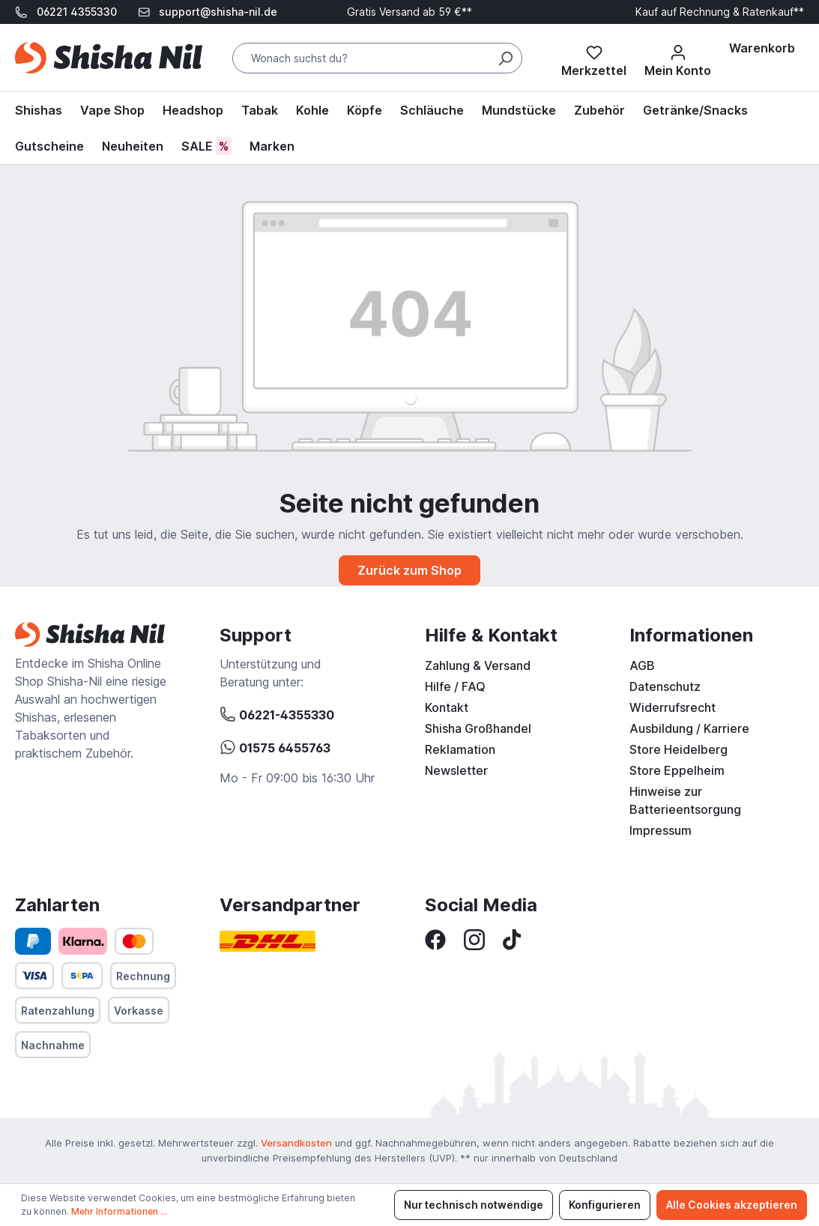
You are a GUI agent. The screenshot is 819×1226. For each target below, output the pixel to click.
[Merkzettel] (593, 57)
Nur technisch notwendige (473, 1204)
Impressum (660, 830)
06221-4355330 (277, 712)
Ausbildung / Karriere (689, 728)
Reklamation (460, 749)
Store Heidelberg (678, 749)
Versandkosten (296, 1143)
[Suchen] (505, 58)
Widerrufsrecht (672, 707)
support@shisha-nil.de (218, 11)
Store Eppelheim (677, 770)
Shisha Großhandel (478, 728)
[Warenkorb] (762, 47)
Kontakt (446, 707)
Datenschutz (665, 686)
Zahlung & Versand (478, 665)
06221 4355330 (77, 11)
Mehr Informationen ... (119, 1211)
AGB (642, 665)
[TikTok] (512, 938)
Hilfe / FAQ (455, 686)
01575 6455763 (275, 745)
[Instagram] (474, 938)
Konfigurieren (605, 1204)
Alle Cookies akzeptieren (731, 1204)
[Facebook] (435, 938)
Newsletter (456, 770)
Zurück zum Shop (409, 570)
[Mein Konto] (677, 57)
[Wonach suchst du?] (377, 58)
